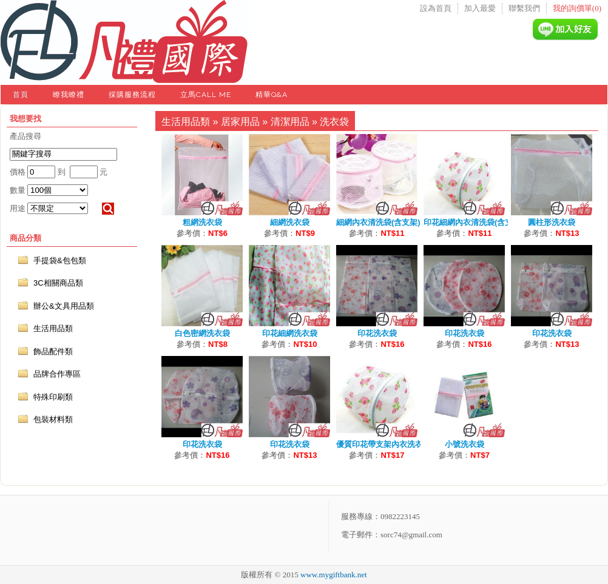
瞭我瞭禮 (68, 94)
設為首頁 (435, 8)
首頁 (21, 94)
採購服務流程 (132, 94)
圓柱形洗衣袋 (551, 222)
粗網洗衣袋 (202, 222)
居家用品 (240, 121)
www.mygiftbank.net (333, 574)
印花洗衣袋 (377, 333)
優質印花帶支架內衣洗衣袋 (383, 444)
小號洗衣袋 (464, 444)
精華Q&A (271, 94)
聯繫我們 (524, 8)
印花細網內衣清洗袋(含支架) (474, 222)
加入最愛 (480, 8)
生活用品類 (185, 121)
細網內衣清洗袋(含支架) (378, 222)
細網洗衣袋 (289, 222)
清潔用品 (290, 121)
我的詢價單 (577, 8)
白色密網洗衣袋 (202, 333)
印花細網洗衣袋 (289, 333)
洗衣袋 (334, 121)
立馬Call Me (205, 94)
